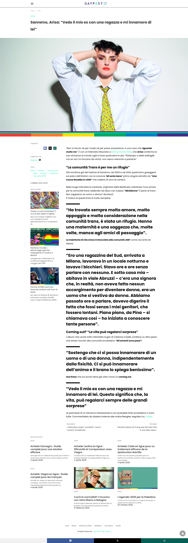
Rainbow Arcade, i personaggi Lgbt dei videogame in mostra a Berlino (41, 251)
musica (43, 173)
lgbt (35, 173)
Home (32, 11)
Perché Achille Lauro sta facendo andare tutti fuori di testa (43, 289)
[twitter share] (50, 148)
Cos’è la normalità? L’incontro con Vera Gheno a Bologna (92, 498)
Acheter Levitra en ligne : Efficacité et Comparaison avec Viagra (93, 449)
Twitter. (149, 416)
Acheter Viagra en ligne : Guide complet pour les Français (49, 475)
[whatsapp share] (54, 148)
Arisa (32, 170)
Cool (39, 11)
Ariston (41, 170)
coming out (52, 170)
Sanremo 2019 (40, 176)
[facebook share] (45, 148)
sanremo (54, 173)
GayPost (34, 160)
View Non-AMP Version (102, 531)
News (32, 441)
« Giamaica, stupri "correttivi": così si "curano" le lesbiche (84, 428)
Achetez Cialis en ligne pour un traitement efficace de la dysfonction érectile (136, 449)
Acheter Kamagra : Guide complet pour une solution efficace (46, 449)
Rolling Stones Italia (121, 151)
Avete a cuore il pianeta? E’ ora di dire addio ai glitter (43, 212)
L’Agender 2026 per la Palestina (136, 497)
